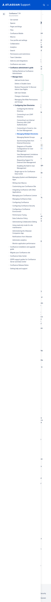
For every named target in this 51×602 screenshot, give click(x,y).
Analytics (13, 47)
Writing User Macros (19, 183)
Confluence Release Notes (19, 265)
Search (44, 5)
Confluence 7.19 (14, 13)
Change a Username (22, 96)
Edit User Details (20, 93)
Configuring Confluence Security (23, 206)
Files (11, 30)
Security (43, 593)
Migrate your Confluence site (20, 253)
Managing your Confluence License (24, 195)
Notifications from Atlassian (22, 237)
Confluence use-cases (18, 64)
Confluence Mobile (16, 33)
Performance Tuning (19, 215)
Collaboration (14, 44)
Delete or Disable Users (23, 84)
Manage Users (17, 77)
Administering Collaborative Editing (24, 222)
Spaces (12, 23)
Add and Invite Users (22, 80)
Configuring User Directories (25, 105)
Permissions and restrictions (20, 54)
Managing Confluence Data (21, 199)
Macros (12, 37)
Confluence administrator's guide (21, 68)
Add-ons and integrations (19, 61)
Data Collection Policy (20, 218)
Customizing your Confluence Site (24, 186)
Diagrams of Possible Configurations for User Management (25, 149)
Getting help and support (18, 268)
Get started (14, 20)
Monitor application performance (23, 243)
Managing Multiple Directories (27, 134)
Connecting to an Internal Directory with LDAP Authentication (25, 122)
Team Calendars (15, 57)
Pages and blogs (16, 27)
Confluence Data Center (18, 256)
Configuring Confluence (20, 202)
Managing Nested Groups (26, 137)
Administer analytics (19, 240)
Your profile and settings (18, 40)
